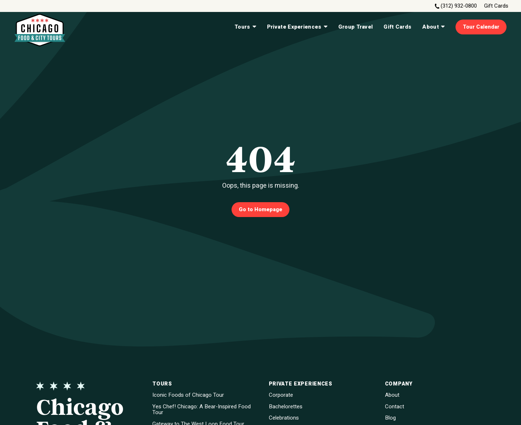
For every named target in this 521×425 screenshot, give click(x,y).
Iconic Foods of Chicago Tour (188, 395)
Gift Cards (496, 6)
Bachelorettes (285, 407)
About (433, 27)
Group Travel (355, 27)
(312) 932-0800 (459, 6)
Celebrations (284, 418)
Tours (245, 27)
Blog (390, 418)
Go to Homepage (260, 209)
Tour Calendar (481, 27)
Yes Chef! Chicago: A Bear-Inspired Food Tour (201, 410)
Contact (394, 407)
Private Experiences (297, 27)
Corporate (281, 395)
